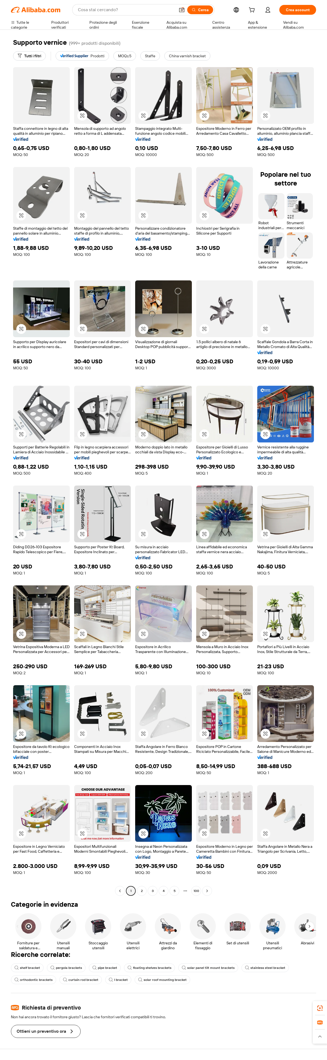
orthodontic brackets (33, 980)
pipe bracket (104, 968)
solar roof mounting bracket (162, 980)
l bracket (118, 980)
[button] (181, 10)
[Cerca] (200, 9)
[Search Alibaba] (126, 10)
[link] (320, 1008)
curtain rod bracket (80, 980)
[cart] (253, 10)
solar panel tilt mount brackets (208, 968)
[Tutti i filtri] (29, 56)
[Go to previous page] (120, 891)
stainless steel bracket (265, 968)
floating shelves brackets (149, 968)
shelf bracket (27, 968)
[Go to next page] (207, 891)
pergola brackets (66, 968)
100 (196, 891)
